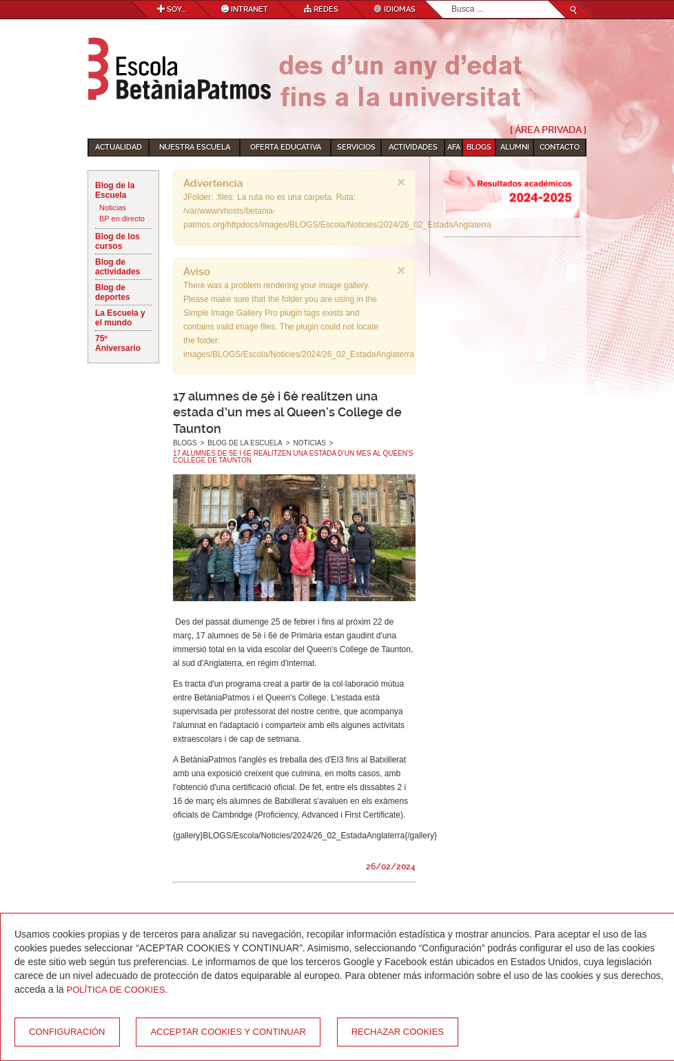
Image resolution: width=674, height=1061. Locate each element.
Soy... (171, 9)
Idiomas (395, 9)
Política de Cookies (116, 989)
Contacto (560, 147)
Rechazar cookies (397, 1032)
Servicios (356, 147)
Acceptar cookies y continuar (227, 1032)
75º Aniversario (118, 343)
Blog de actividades (117, 266)
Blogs (479, 147)
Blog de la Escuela (114, 190)
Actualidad (118, 147)
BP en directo (122, 218)
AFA (453, 147)
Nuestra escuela (194, 147)
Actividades (413, 147)
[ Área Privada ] (548, 129)
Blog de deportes (112, 292)
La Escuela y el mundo (120, 317)
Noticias (112, 207)
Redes (321, 9)
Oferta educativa (285, 147)
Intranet (244, 9)
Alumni (514, 147)
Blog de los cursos (117, 241)
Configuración (67, 1032)
